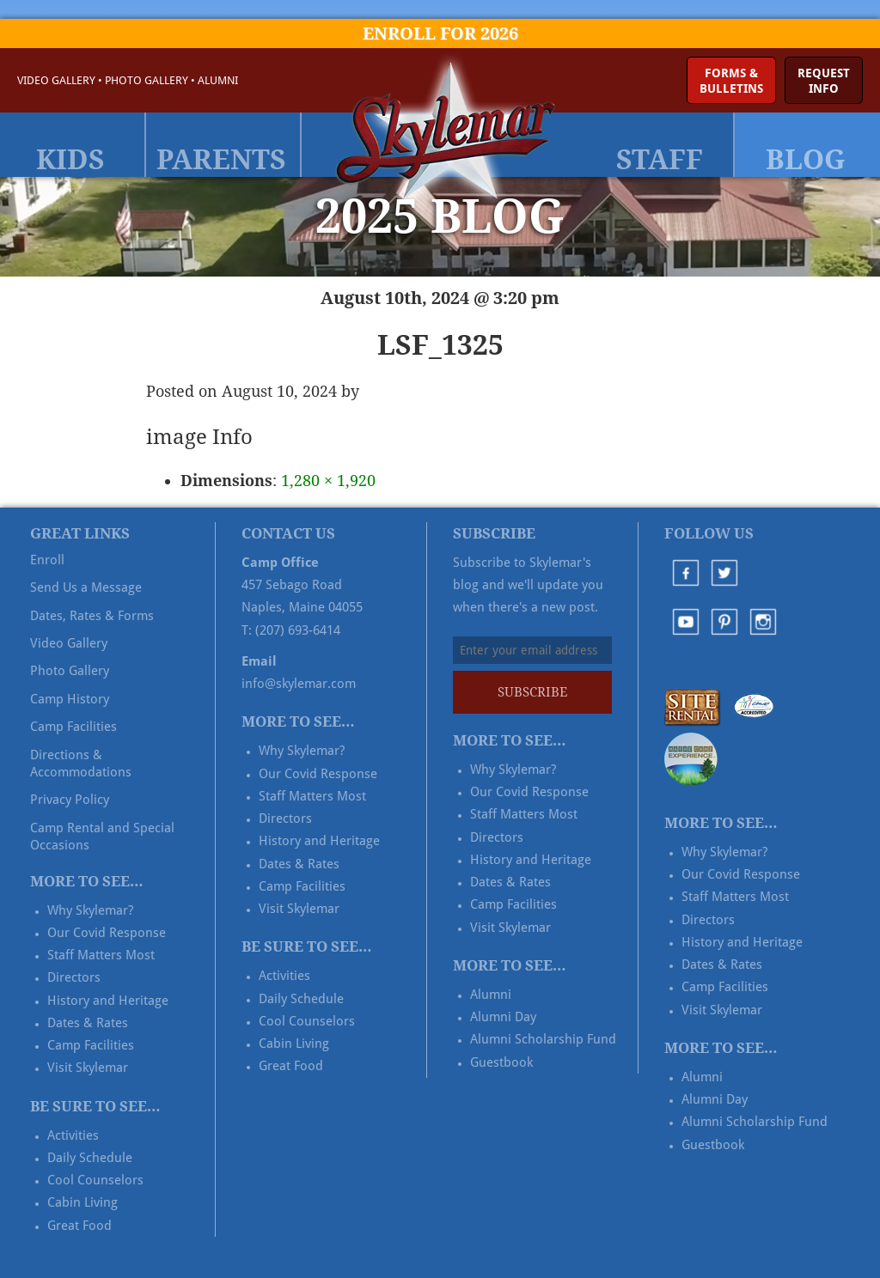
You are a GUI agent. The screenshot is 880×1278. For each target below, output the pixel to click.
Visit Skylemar (87, 1067)
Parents (221, 159)
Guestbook (501, 1062)
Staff (659, 159)
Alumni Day (503, 1017)
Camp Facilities (73, 726)
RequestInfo (824, 80)
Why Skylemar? (90, 910)
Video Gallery (56, 80)
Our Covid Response (106, 932)
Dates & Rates (87, 1023)
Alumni (218, 80)
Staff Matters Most (101, 955)
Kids (70, 159)
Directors (74, 977)
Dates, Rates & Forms (92, 616)
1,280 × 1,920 (328, 481)
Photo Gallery (146, 80)
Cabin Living (82, 1202)
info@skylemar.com (298, 683)
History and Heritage (107, 1000)
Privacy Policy (69, 799)
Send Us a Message (86, 587)
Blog (806, 159)
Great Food (79, 1225)
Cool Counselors (95, 1180)
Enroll (47, 560)
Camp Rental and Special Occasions (102, 836)
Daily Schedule (89, 1157)
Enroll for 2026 (440, 33)
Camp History (69, 699)
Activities (73, 1135)
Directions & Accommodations (80, 763)
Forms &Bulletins (731, 80)
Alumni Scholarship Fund (543, 1039)
